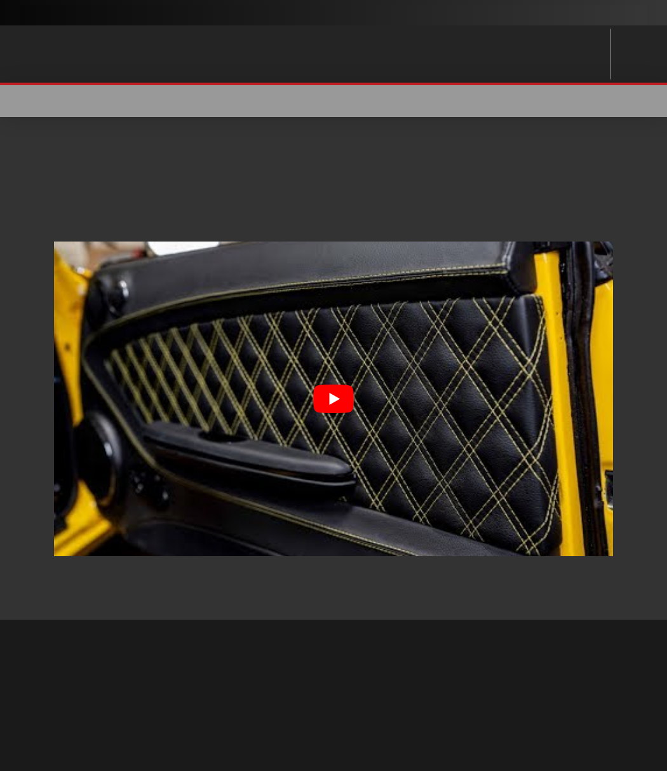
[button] (652, 101)
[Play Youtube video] (333, 399)
